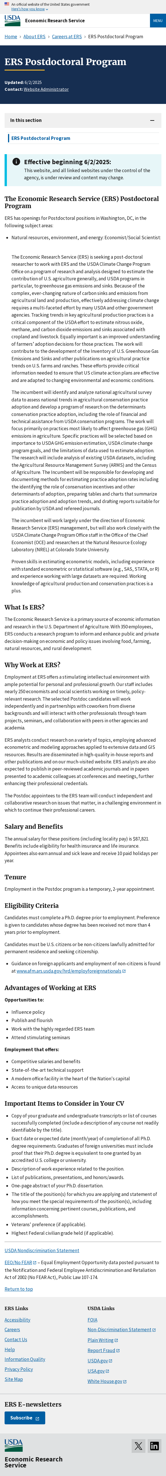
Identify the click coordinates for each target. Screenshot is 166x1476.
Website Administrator (46, 89)
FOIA (92, 1320)
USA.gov (96, 1371)
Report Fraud (101, 1350)
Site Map (14, 1379)
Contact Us (16, 1339)
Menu (158, 20)
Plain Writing (101, 1340)
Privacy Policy (19, 1369)
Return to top (19, 1289)
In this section (26, 120)
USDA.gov (98, 1361)
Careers (12, 1329)
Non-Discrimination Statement (119, 1329)
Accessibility (17, 1320)
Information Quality (25, 1359)
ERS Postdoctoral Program (40, 138)
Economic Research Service (55, 20)
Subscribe (21, 1418)
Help (10, 1349)
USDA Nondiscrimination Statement (42, 1250)
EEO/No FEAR (18, 1262)
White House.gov (105, 1381)
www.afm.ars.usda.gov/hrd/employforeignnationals (69, 971)
